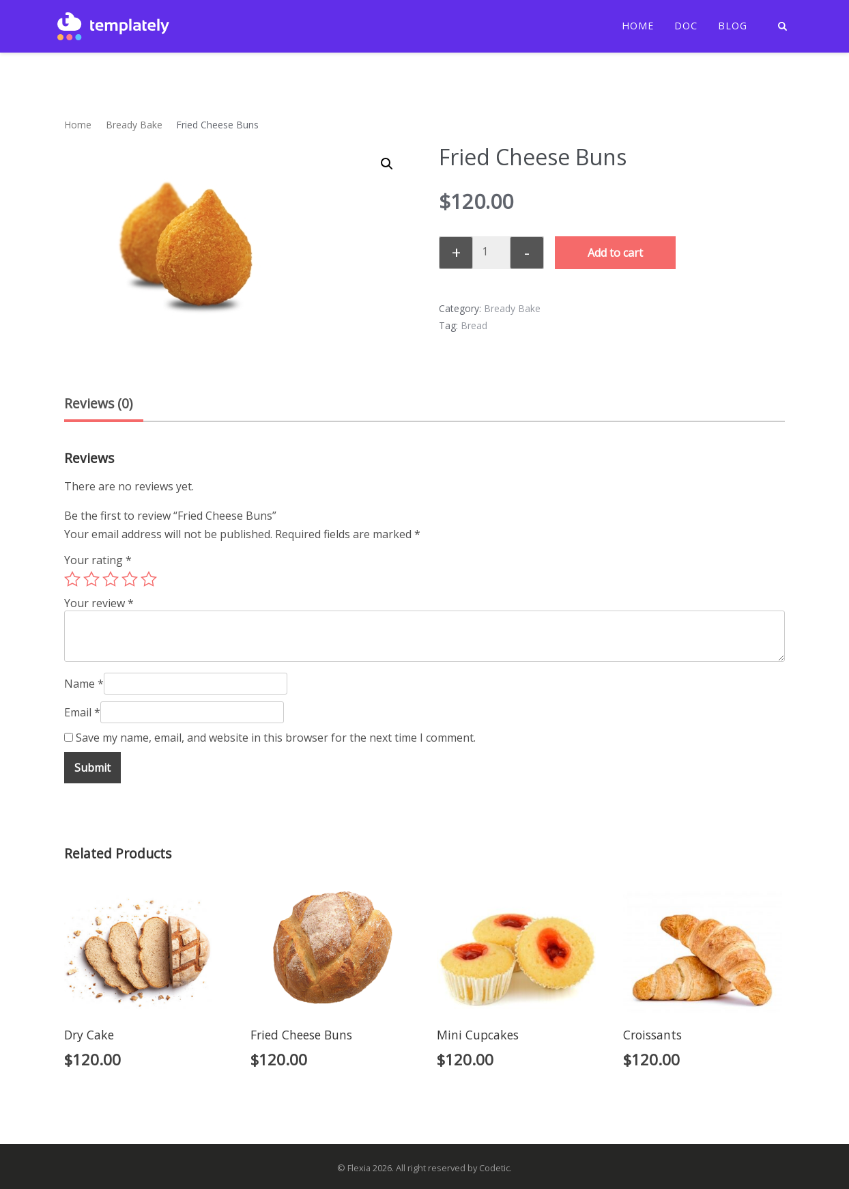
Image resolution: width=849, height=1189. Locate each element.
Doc (685, 26)
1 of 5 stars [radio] (72, 579)
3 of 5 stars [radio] (110, 579)
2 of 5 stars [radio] (91, 579)
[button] (387, 164)
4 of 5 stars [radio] (129, 579)
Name (84, 683)
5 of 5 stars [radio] (149, 579)
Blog (732, 26)
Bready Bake (134, 124)
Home (638, 26)
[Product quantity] (490, 251)
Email (82, 712)
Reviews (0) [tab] (98, 403)
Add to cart (615, 252)
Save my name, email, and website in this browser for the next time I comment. (276, 737)
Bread (474, 325)
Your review (99, 603)
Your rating (98, 560)
